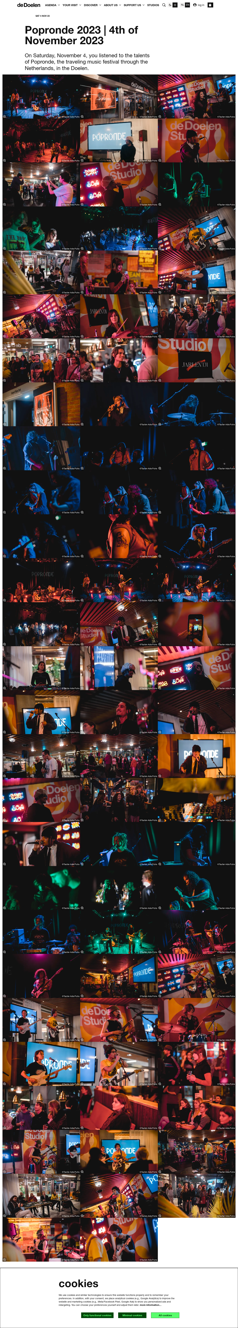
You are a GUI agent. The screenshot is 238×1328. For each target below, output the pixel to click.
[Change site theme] (173, 4)
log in (198, 5)
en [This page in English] (187, 4)
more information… (150, 1304)
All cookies (165, 1315)
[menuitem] (153, 5)
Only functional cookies (95, 1315)
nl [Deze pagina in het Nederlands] (182, 4)
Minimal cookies (131, 1315)
